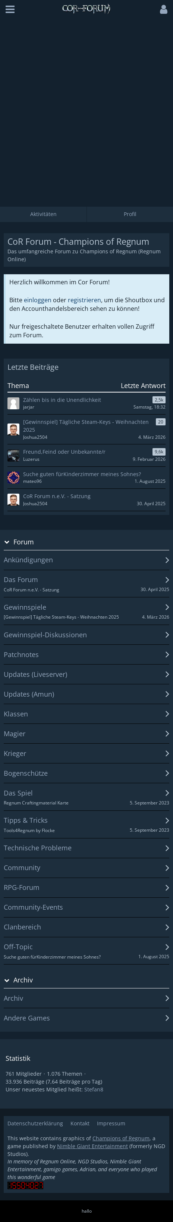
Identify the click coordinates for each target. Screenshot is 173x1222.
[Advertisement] (86, 109)
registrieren (84, 300)
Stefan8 (93, 1089)
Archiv (23, 980)
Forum (23, 542)
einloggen (37, 300)
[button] (10, 9)
